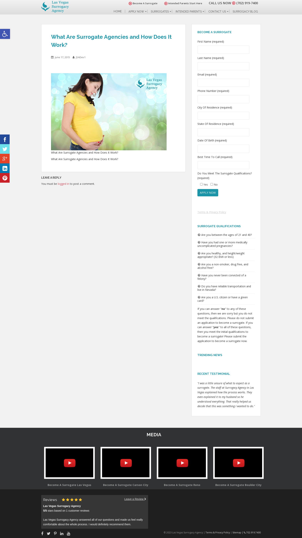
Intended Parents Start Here (181, 3)
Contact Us (217, 11)
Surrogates (160, 11)
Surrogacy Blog (245, 11)
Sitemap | (238, 532)
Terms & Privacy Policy (211, 212)
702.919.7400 (252, 532)
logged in (63, 184)
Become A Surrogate (141, 3)
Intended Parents (189, 11)
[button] (5, 34)
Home (118, 11)
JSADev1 (81, 57)
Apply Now (136, 11)
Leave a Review (135, 499)
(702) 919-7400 (246, 3)
